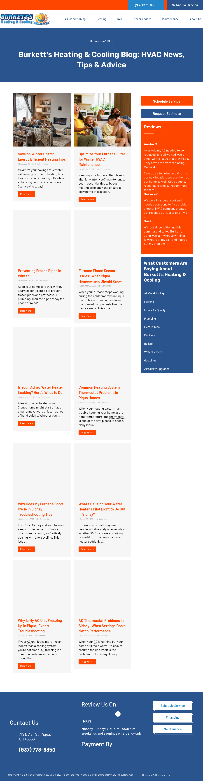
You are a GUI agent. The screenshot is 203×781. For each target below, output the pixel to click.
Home (94, 41)
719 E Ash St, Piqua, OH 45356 (36, 736)
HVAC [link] (102, 179)
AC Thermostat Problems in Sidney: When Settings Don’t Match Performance (101, 625)
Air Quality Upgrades (156, 368)
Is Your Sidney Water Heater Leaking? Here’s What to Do (38, 392)
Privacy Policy (115, 774)
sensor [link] (91, 308)
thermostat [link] (116, 416)
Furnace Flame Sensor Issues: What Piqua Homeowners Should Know (102, 275)
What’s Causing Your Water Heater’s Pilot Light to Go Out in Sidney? (102, 508)
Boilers (148, 343)
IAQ (119, 19)
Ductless (149, 335)
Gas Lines (150, 360)
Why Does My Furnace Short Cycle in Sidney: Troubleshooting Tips (37, 508)
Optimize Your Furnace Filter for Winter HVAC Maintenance (99, 159)
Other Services (142, 19)
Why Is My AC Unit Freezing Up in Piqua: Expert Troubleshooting (42, 625)
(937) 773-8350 (37, 749)
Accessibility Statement (94, 774)
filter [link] (110, 175)
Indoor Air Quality (154, 310)
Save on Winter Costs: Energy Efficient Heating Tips (39, 159)
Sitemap (128, 774)
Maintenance (170, 19)
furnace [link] (102, 175)
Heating (101, 19)
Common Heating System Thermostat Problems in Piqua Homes (101, 392)
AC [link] (29, 641)
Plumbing (150, 318)
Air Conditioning (75, 19)
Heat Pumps (152, 327)
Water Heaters (153, 352)
